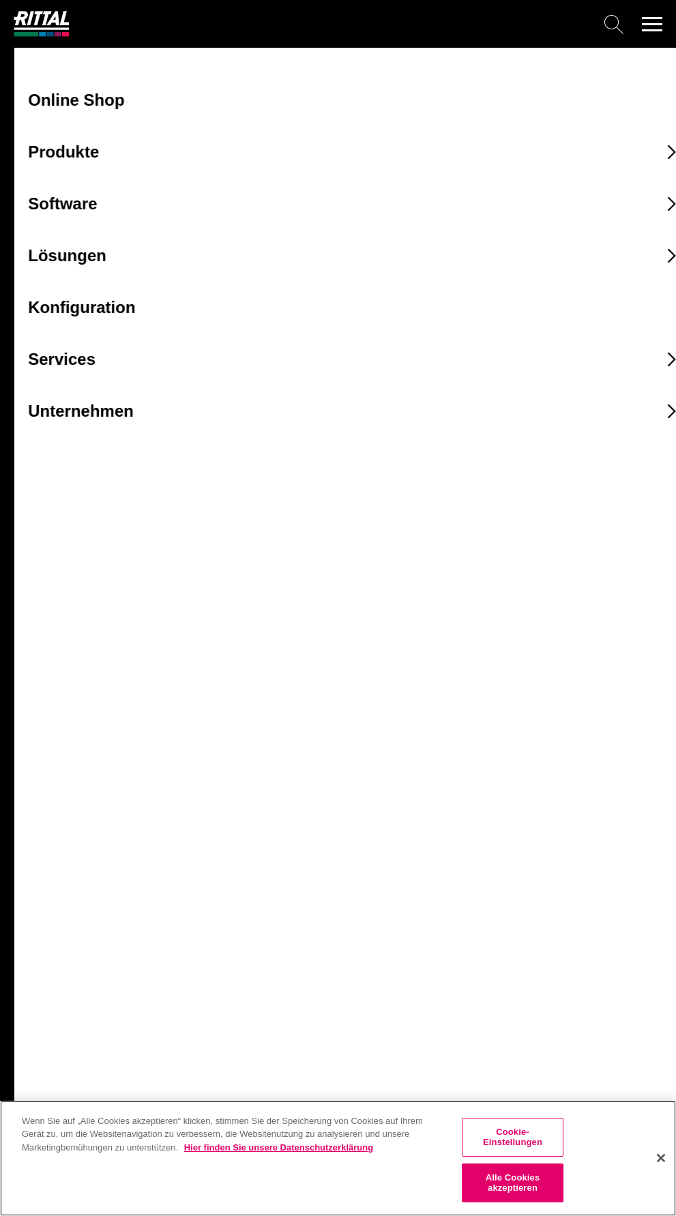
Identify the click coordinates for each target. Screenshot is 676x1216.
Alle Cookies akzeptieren (513, 1182)
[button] (652, 23)
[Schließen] (661, 1158)
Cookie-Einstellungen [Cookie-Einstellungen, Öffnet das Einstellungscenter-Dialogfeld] (512, 1137)
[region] (338, 1158)
